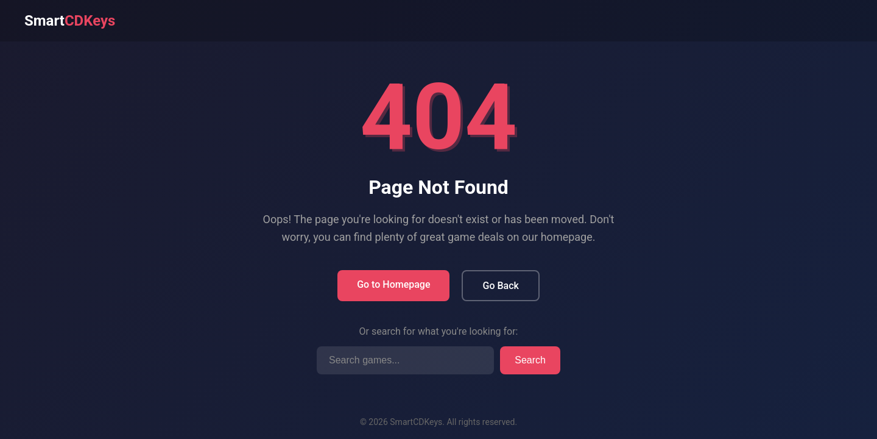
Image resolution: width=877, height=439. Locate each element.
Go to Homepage (393, 284)
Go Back (500, 285)
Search (530, 360)
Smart (69, 20)
